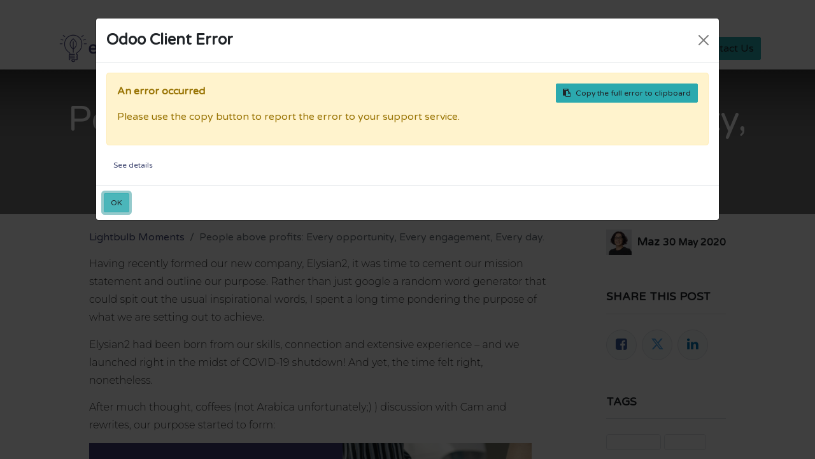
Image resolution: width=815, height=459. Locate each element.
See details (133, 165)
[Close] (703, 40)
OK (116, 202)
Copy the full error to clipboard (627, 93)
